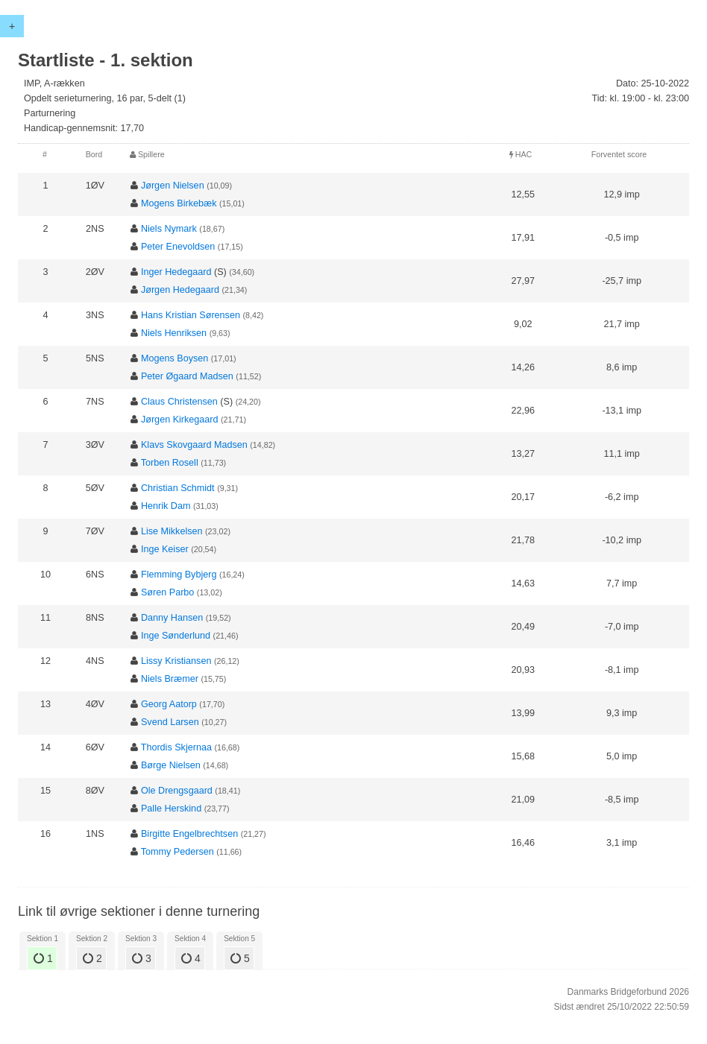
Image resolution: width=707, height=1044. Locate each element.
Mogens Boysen (174, 358)
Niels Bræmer (169, 679)
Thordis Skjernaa (176, 747)
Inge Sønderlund (175, 635)
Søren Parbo (167, 592)
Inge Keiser (165, 549)
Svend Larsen (170, 722)
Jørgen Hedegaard (180, 290)
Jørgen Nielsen (172, 185)
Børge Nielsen (171, 765)
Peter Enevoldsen (178, 246)
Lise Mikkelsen (172, 531)
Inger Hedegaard (176, 272)
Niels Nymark (169, 229)
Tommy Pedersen (177, 852)
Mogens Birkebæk (179, 203)
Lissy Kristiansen (176, 661)
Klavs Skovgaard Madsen (194, 445)
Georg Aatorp (169, 704)
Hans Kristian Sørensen (190, 315)
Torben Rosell (169, 463)
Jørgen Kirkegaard (180, 419)
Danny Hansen (172, 618)
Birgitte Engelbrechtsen (189, 834)
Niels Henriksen (174, 333)
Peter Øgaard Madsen (187, 376)
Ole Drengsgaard (177, 790)
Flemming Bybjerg (178, 574)
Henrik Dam (165, 506)
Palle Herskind (171, 808)
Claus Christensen (179, 401)
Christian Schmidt (178, 488)
